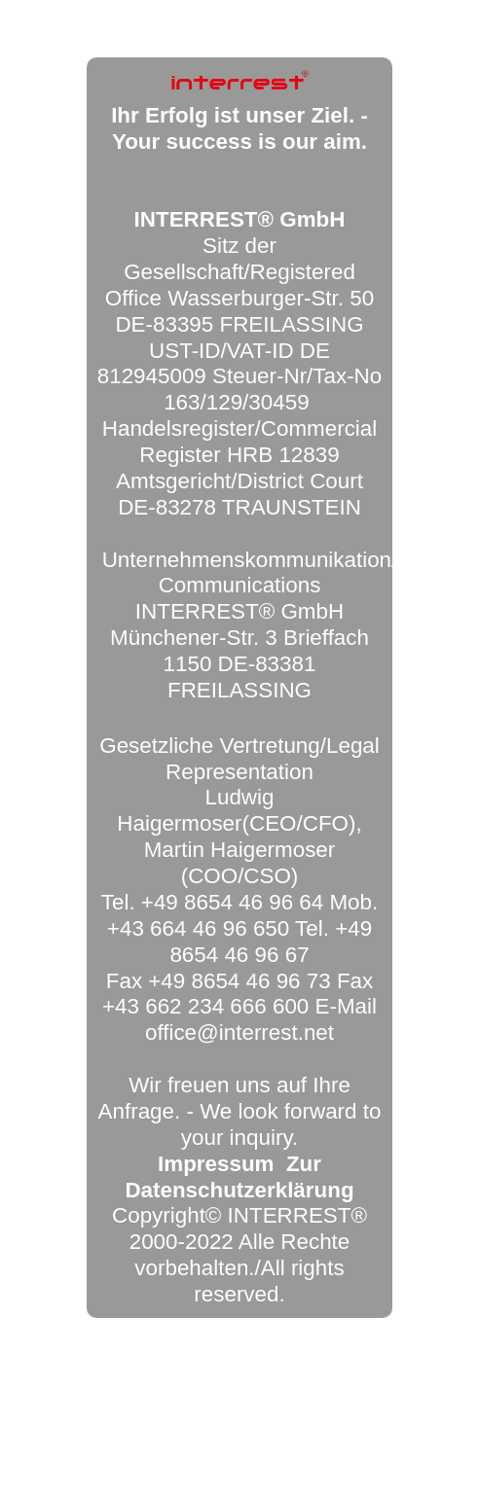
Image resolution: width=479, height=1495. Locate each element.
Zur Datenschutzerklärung (239, 1177)
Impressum (216, 1164)
